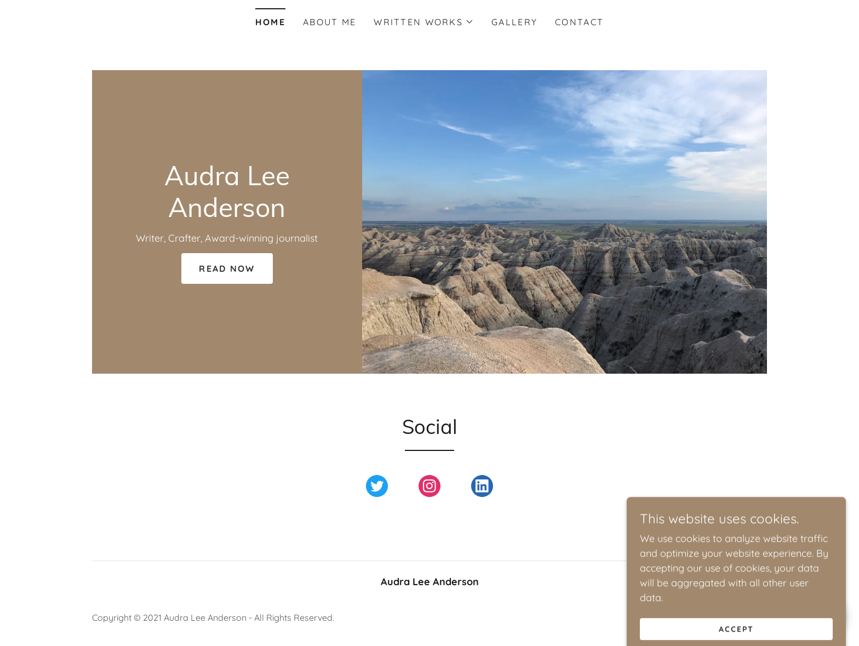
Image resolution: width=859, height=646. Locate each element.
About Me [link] (329, 21)
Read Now (227, 268)
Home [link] (270, 21)
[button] (424, 21)
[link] (227, 213)
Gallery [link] (514, 21)
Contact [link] (579, 21)
